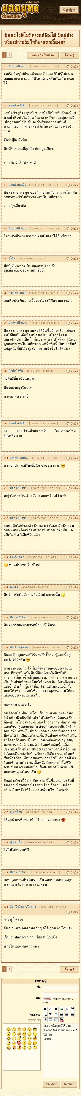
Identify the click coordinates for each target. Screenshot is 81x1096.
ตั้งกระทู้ (69, 55)
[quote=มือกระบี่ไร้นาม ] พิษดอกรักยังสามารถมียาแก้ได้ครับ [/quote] (61, 1050)
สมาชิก (69, 10)
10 (6, 458)
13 (6, 557)
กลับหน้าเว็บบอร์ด (43, 55)
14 (6, 587)
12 (6, 518)
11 (6, 488)
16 (6, 647)
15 (6, 617)
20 (6, 906)
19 (6, 872)
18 (6, 842)
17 (6, 812)
